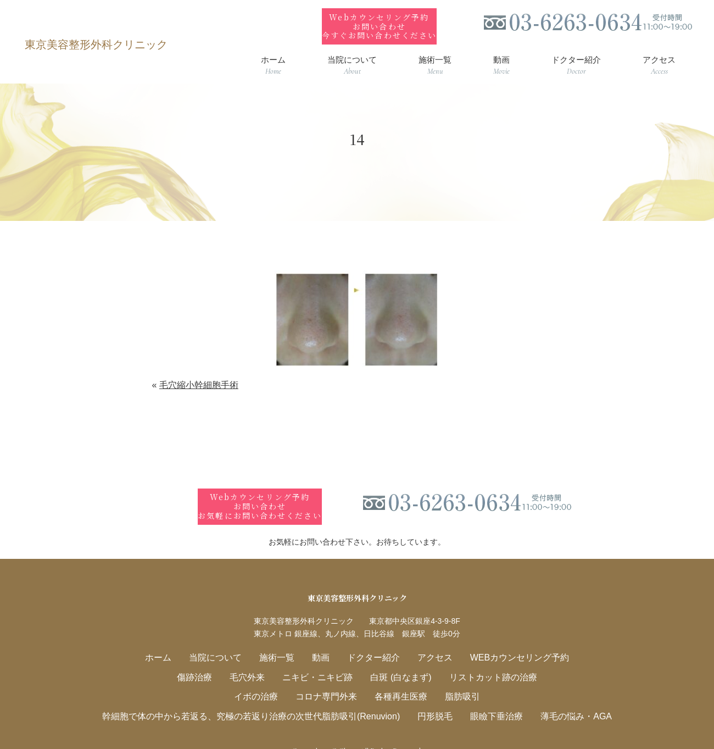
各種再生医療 (398, 678)
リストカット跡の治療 (484, 659)
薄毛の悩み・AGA (562, 696)
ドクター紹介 (372, 640)
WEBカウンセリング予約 (509, 640)
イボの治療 (262, 678)
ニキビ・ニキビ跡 (320, 659)
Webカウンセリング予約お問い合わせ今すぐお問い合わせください (378, 18)
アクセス (430, 640)
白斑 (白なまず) (398, 659)
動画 (323, 640)
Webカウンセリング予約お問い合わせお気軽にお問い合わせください (260, 490)
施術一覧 (281, 640)
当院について (224, 640)
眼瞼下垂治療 (487, 696)
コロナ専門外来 (328, 678)
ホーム (170, 640)
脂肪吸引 (455, 678)
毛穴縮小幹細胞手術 (198, 376)
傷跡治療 (204, 659)
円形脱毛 (430, 696)
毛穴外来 (254, 659)
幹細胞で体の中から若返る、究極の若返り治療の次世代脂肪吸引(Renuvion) (257, 696)
